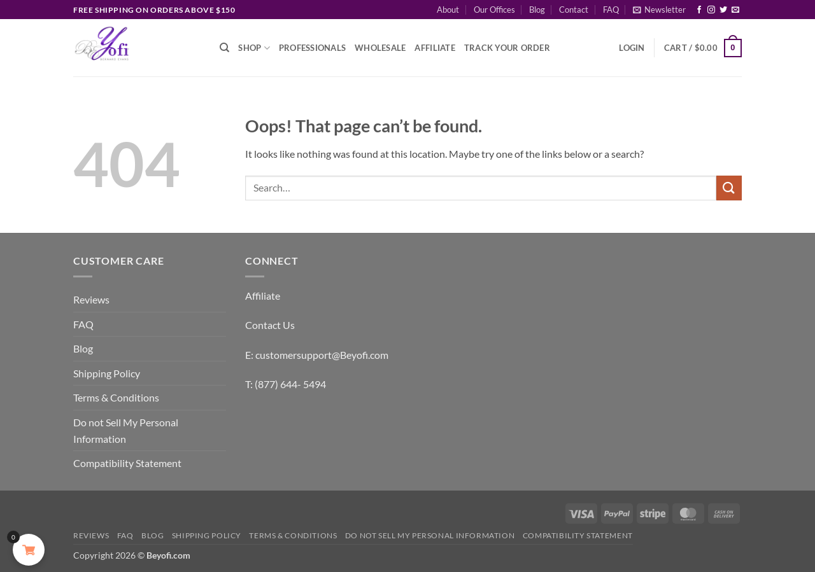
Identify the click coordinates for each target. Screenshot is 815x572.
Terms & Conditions (116, 397)
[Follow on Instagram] (711, 10)
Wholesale (380, 48)
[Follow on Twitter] (723, 10)
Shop (253, 48)
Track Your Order (507, 48)
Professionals (312, 48)
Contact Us (270, 325)
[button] (659, 9)
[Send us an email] (735, 10)
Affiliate (435, 48)
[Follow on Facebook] (699, 10)
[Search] (224, 48)
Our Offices (494, 9)
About (448, 9)
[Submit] (729, 188)
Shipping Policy (106, 373)
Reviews (91, 299)
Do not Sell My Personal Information (125, 430)
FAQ (611, 9)
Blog (537, 9)
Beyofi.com (168, 555)
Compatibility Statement (127, 463)
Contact (573, 9)
